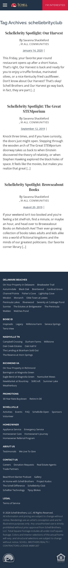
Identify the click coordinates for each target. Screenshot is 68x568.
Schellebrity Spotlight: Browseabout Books (33, 187)
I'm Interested (55, 5)
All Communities (36, 44)
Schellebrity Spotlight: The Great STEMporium (34, 109)
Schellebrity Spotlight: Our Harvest (34, 32)
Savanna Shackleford (36, 40)
